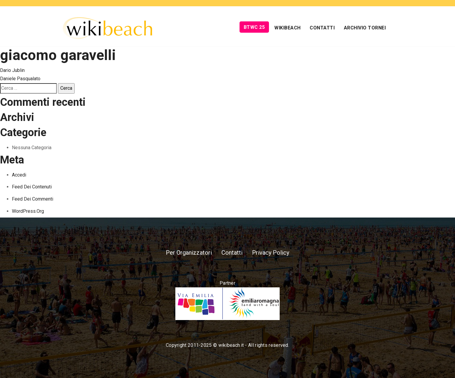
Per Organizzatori (189, 252)
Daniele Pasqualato (20, 78)
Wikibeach (287, 28)
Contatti (322, 28)
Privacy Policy (270, 252)
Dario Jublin (12, 70)
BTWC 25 (254, 27)
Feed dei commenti (32, 199)
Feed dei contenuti (32, 187)
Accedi (19, 175)
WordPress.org (28, 211)
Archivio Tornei (365, 28)
